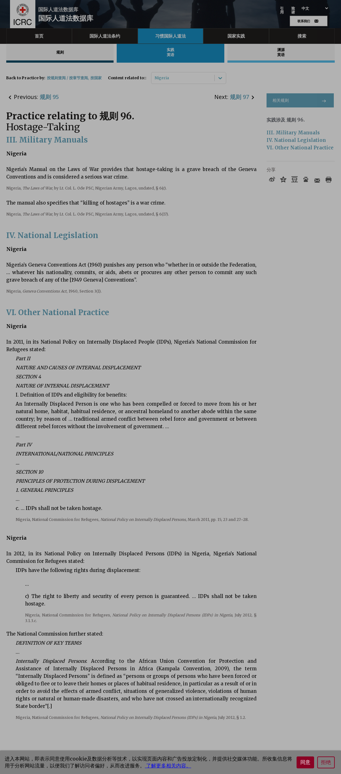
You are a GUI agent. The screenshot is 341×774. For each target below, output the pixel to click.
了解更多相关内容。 (168, 765)
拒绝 (326, 762)
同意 (305, 762)
